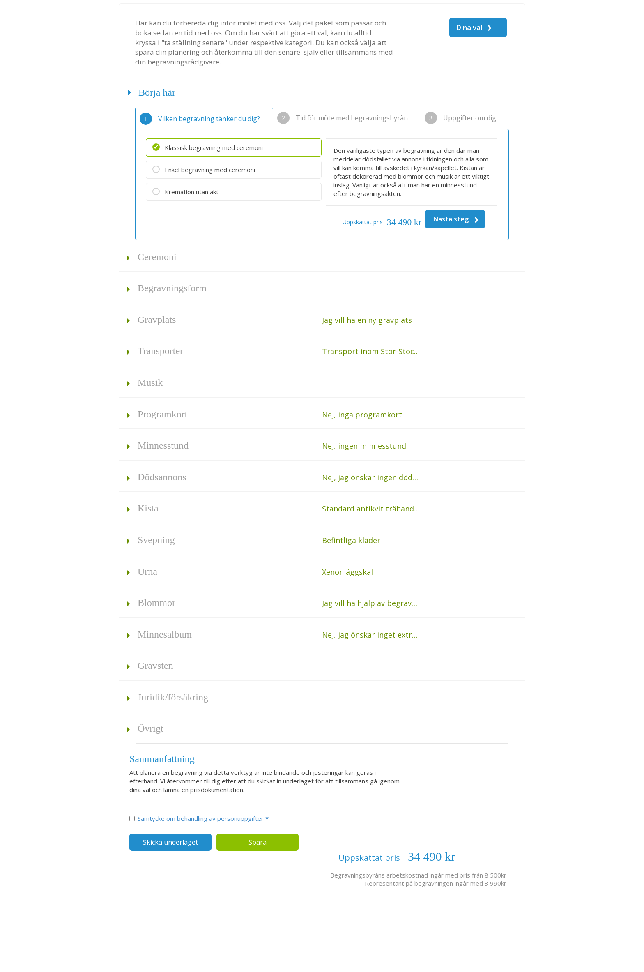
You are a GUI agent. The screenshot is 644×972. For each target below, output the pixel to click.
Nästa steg (456, 219)
